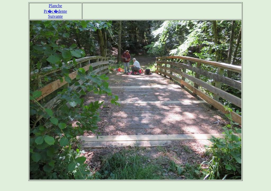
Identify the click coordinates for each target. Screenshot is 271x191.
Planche (55, 5)
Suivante (55, 16)
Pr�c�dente (55, 11)
